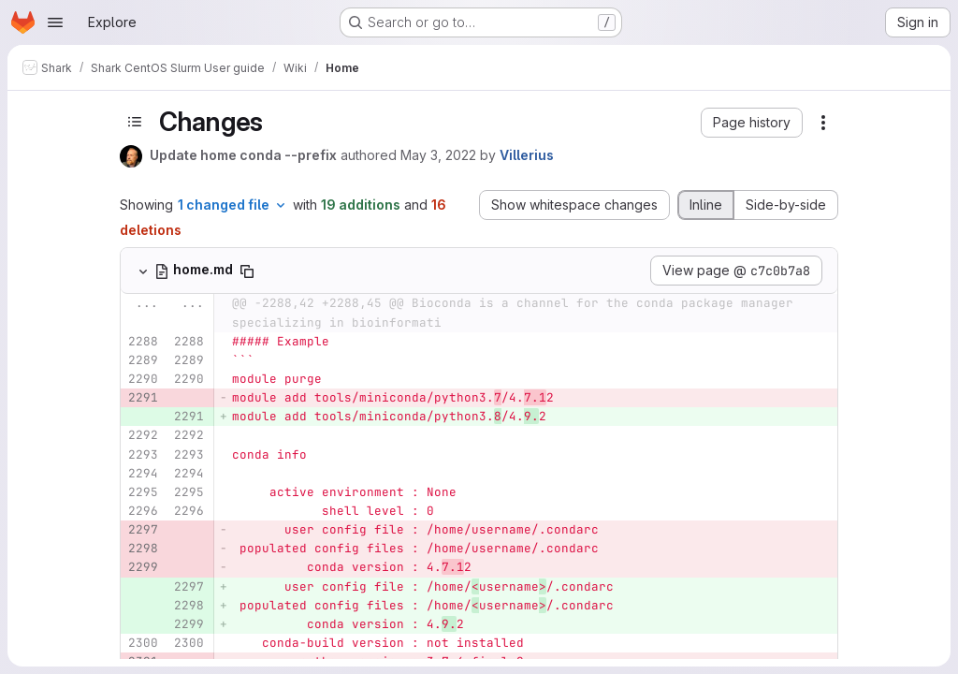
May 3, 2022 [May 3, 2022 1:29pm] (438, 155)
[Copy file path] (247, 271)
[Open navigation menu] (55, 22)
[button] (752, 123)
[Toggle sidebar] (135, 122)
